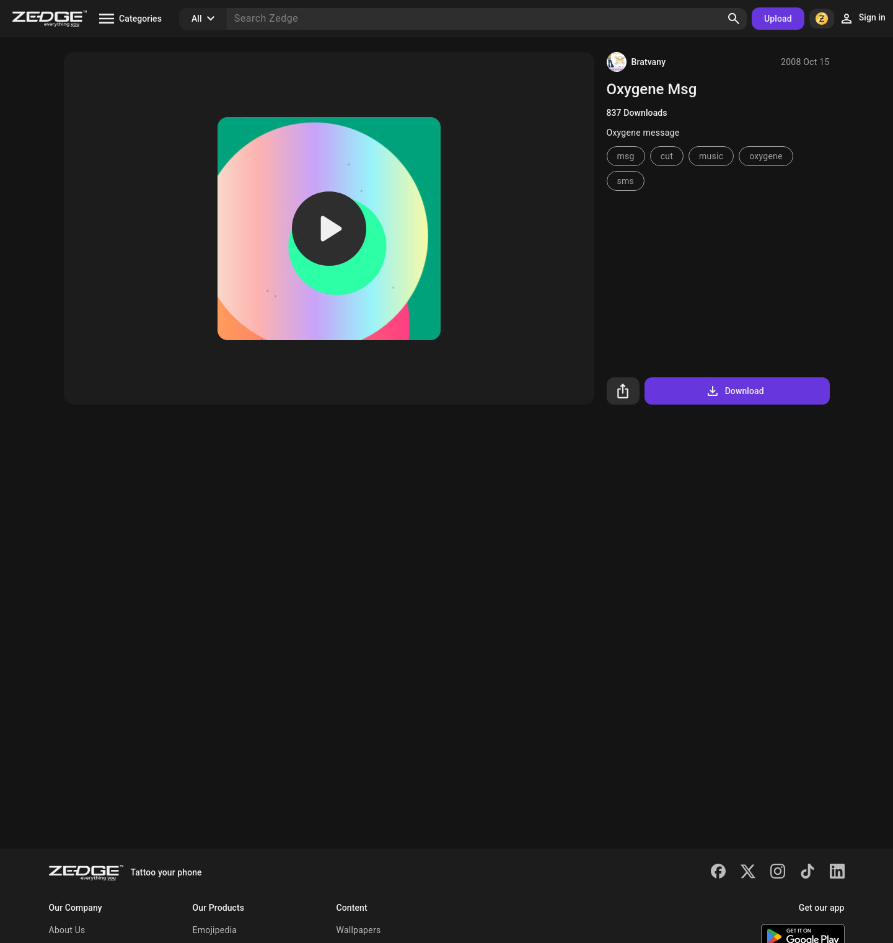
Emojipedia (215, 930)
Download (734, 391)
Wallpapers (359, 930)
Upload (778, 19)
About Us (67, 930)
